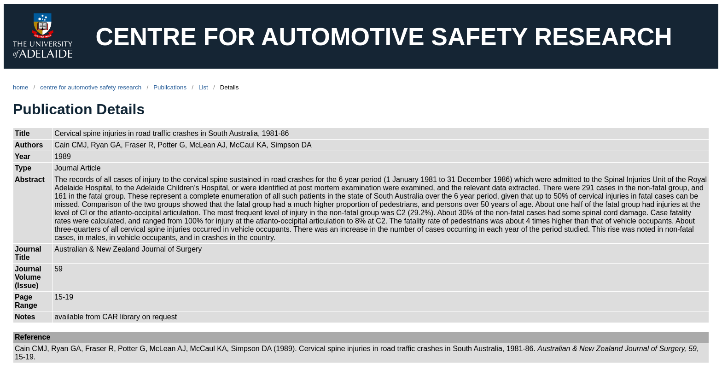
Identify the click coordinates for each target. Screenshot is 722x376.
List (203, 87)
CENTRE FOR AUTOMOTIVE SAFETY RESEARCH (383, 36)
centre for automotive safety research (90, 87)
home (20, 87)
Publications (169, 87)
